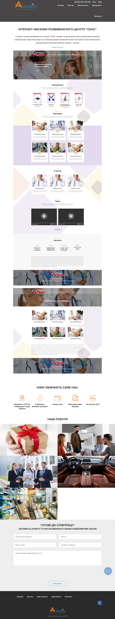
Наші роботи (97, 5)
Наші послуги (83, 5)
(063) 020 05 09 (82, 2)
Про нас (71, 5)
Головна (60, 5)
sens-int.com (57, 47)
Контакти (98, 16)
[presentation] (28, 574)
